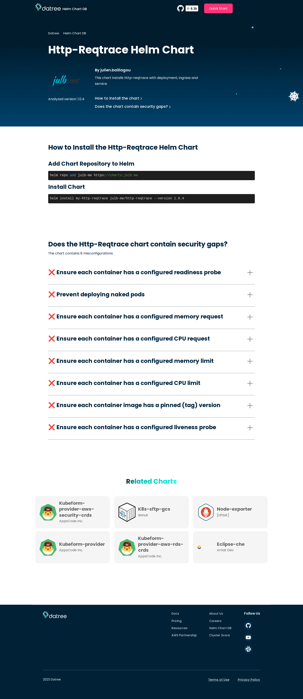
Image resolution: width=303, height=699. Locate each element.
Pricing (176, 621)
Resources (179, 628)
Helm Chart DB (74, 33)
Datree (53, 33)
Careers (215, 621)
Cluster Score (219, 635)
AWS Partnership (184, 635)
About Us (216, 613)
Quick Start (218, 8)
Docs (175, 613)
